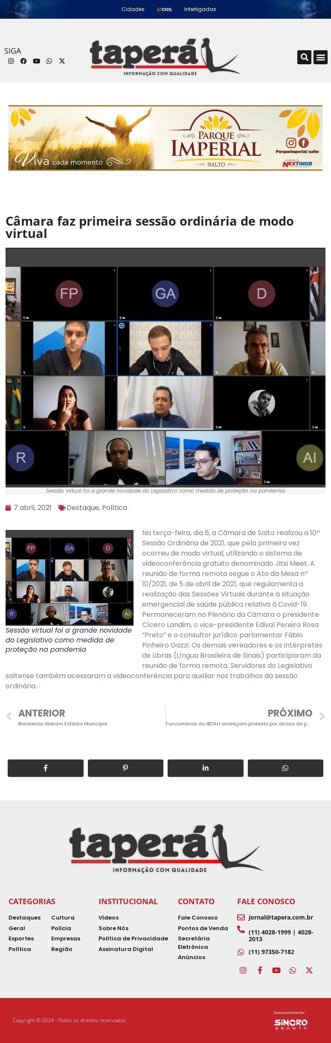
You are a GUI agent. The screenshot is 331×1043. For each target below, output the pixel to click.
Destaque (83, 508)
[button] (304, 57)
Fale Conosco (266, 901)
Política (114, 508)
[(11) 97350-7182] (241, 952)
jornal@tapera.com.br (281, 917)
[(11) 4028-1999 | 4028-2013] (241, 929)
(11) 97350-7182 (271, 952)
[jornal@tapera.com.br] (241, 917)
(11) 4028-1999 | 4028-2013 (281, 935)
